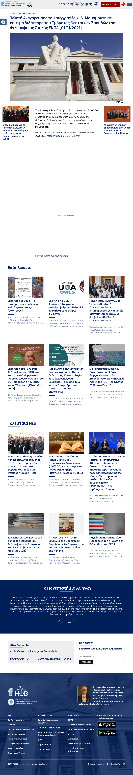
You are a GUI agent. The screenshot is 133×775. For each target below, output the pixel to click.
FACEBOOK (17, 659)
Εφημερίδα (63, 4)
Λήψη (65, 255)
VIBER (67, 659)
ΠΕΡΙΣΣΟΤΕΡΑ (66, 622)
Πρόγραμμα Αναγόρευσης (48, 255)
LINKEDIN (56, 659)
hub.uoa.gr (106, 718)
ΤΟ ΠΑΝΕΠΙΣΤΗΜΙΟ (110, 4)
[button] (3, 22)
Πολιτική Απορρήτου (96, 764)
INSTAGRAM (44, 659)
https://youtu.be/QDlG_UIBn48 (63, 135)
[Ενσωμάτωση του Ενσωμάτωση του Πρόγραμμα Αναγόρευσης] (66, 215)
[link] (72, 4)
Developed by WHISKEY (116, 764)
